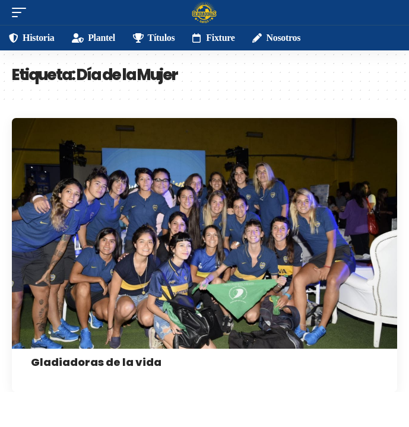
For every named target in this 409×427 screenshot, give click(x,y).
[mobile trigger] (22, 12)
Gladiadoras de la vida (96, 362)
